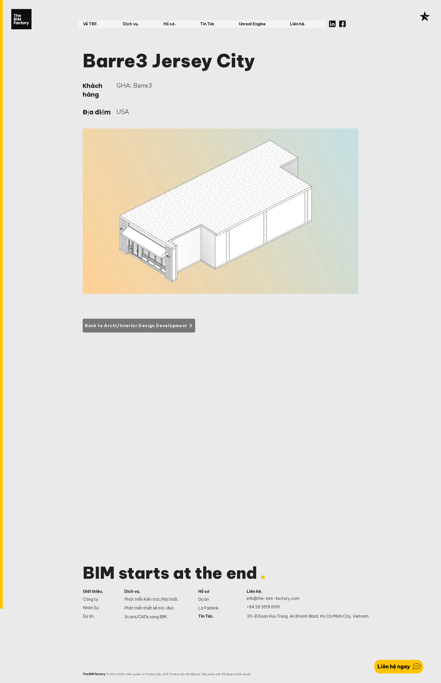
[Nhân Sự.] (99, 608)
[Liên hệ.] (261, 591)
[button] (98, 24)
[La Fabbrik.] (216, 608)
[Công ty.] (99, 599)
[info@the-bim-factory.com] (274, 599)
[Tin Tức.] (216, 616)
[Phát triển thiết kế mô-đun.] (157, 608)
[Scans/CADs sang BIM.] (157, 617)
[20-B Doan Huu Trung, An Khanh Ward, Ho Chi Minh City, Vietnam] (308, 616)
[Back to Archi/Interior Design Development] (139, 325)
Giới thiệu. (93, 591)
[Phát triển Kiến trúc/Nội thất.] (157, 599)
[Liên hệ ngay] (398, 666)
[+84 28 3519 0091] (266, 607)
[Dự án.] (99, 616)
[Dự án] (216, 599)
